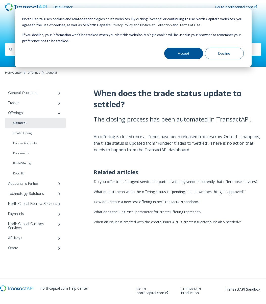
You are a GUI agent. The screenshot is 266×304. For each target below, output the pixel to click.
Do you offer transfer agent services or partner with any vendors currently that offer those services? (175, 181)
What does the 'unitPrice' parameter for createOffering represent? (147, 211)
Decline (224, 53)
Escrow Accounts (25, 143)
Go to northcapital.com (152, 291)
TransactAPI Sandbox (242, 289)
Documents (21, 153)
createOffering (23, 133)
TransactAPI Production (191, 291)
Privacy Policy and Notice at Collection (141, 25)
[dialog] (133, 37)
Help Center (62, 7)
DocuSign (19, 173)
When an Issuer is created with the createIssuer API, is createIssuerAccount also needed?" (167, 222)
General (20, 123)
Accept (183, 53)
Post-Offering (22, 163)
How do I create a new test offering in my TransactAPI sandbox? (146, 201)
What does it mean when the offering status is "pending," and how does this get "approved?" (170, 191)
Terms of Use (189, 25)
